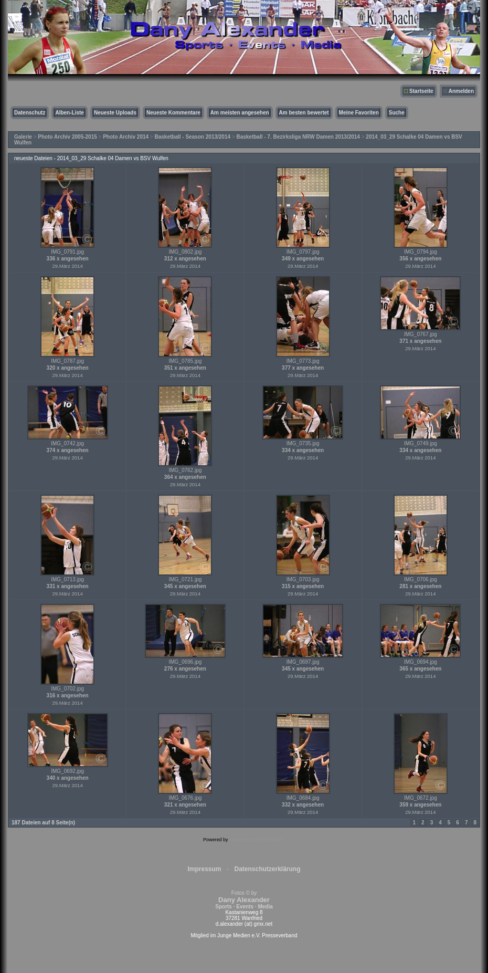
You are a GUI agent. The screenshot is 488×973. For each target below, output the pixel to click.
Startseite (421, 91)
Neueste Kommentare (173, 113)
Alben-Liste (69, 113)
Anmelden (461, 91)
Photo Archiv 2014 (125, 137)
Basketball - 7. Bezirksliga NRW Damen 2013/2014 (297, 137)
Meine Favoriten (359, 113)
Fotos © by (243, 899)
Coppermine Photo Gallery (257, 839)
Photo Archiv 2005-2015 (67, 137)
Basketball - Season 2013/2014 (193, 137)
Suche (397, 113)
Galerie (23, 137)
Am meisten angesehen (239, 113)
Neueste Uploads (115, 113)
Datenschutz (29, 113)
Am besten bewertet (304, 113)
